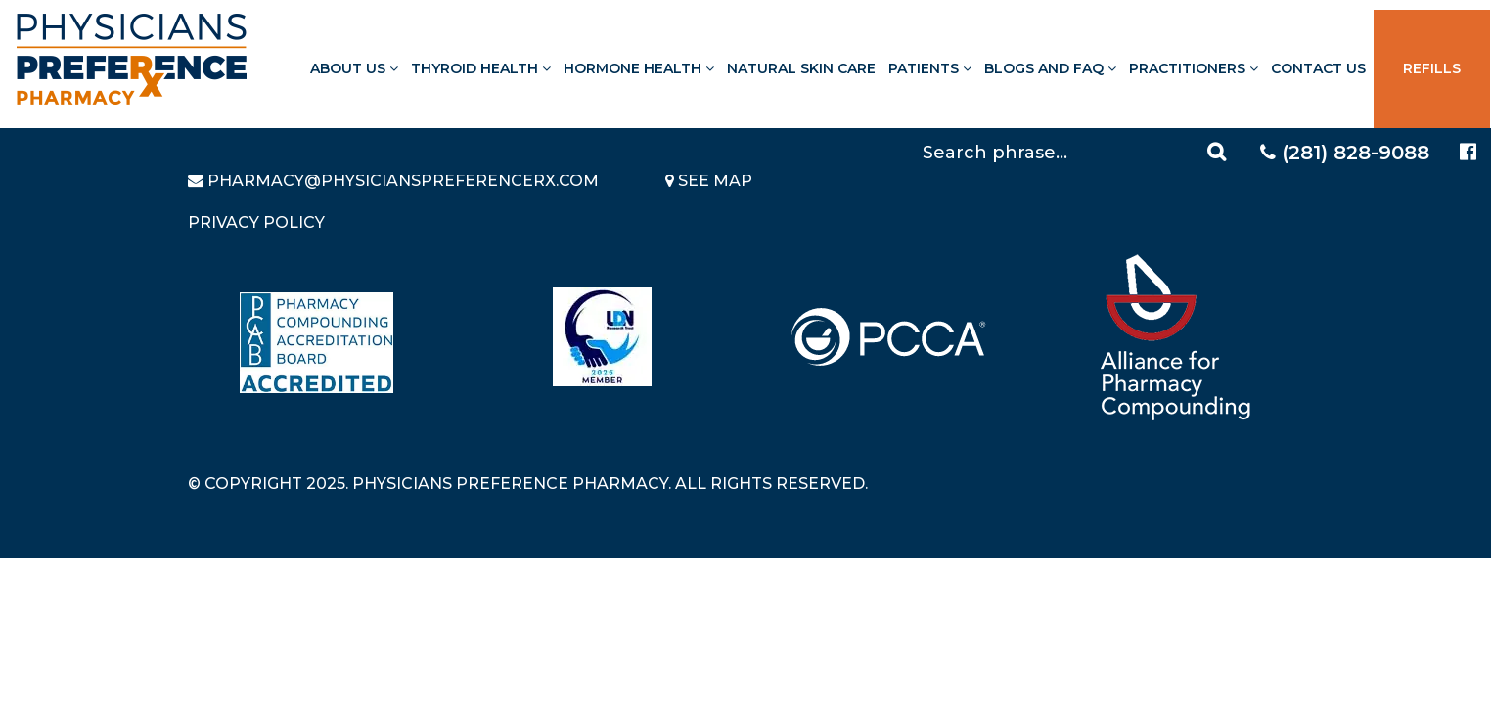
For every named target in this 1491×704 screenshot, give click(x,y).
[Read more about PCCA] (888, 337)
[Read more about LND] (602, 336)
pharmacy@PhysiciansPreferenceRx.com (403, 180)
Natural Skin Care (801, 68)
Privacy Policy (256, 222)
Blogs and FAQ (1050, 68)
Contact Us (1318, 68)
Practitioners (1193, 68)
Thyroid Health (481, 68)
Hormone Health (639, 68)
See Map (708, 180)
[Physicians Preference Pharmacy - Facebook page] (1468, 151)
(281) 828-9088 (1344, 152)
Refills (1432, 68)
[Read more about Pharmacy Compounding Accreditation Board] (316, 342)
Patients (929, 68)
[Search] (1077, 151)
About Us (354, 68)
